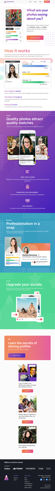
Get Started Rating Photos (33, 41)
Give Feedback (28, 485)
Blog (35, 1)
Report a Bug (28, 487)
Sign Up (16, 477)
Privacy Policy (48, 486)
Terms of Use (48, 484)
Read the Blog (16, 355)
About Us (27, 481)
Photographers (28, 483)
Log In (40, 1)
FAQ (30, 1)
